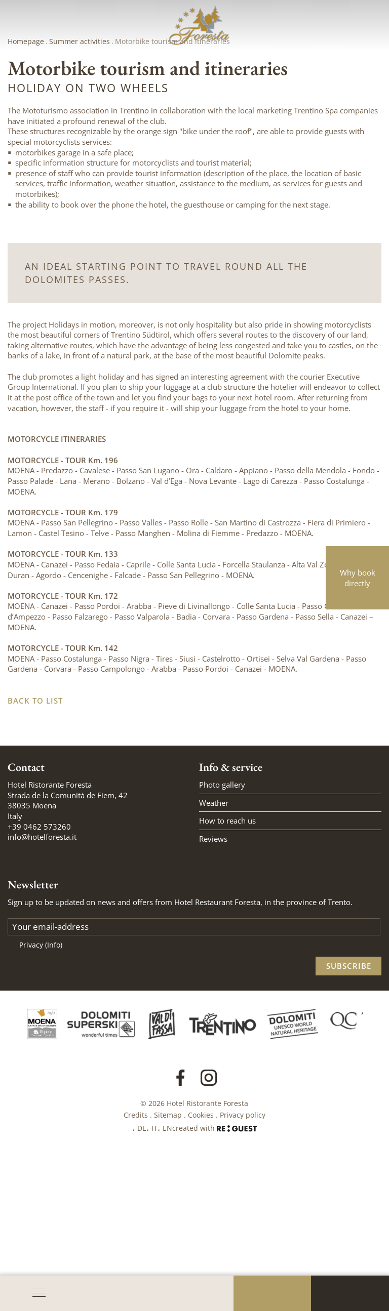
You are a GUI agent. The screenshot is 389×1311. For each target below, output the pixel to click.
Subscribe (348, 1097)
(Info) (53, 1076)
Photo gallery (222, 916)
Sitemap (168, 1246)
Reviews (213, 970)
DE (141, 1259)
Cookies (201, 1246)
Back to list (35, 832)
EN (167, 1259)
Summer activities (79, 172)
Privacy (40, 1076)
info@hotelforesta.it (42, 968)
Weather (213, 934)
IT (154, 1259)
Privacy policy (242, 1246)
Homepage (26, 172)
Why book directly (357, 577)
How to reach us (227, 952)
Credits (136, 1246)
